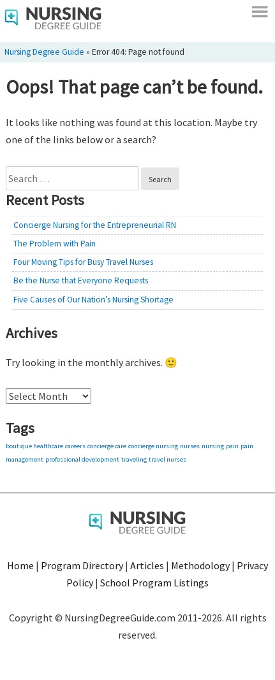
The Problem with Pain (54, 243)
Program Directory (82, 565)
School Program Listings (154, 582)
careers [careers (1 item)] (75, 446)
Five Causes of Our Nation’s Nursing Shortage (93, 299)
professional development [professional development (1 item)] (82, 459)
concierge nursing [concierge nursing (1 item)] (153, 446)
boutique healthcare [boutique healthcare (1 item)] (34, 446)
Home (20, 565)
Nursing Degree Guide (44, 51)
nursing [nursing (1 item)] (213, 446)
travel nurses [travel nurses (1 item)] (167, 459)
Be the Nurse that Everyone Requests (80, 280)
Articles (147, 565)
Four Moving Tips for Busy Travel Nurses (83, 262)
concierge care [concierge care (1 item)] (106, 446)
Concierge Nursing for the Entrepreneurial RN (94, 225)
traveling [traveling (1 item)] (134, 459)
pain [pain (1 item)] (232, 446)
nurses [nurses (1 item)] (190, 446)
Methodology (200, 565)
